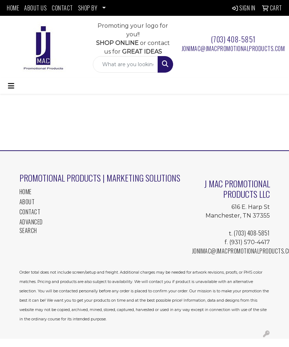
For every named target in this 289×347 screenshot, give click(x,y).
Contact (30, 211)
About (27, 201)
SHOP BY (88, 8)
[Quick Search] (125, 64)
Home (25, 191)
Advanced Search (31, 226)
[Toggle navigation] (11, 86)
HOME (13, 8)
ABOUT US (35, 8)
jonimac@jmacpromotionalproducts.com (233, 48)
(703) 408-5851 (233, 39)
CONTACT (62, 8)
